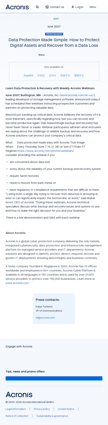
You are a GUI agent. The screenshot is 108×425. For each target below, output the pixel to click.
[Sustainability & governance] (52, 416)
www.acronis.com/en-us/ (77, 95)
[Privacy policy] (42, 409)
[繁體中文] (79, 75)
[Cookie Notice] (66, 409)
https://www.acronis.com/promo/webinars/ (45, 151)
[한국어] (52, 75)
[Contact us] (55, 9)
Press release (54, 34)
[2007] (54, 19)
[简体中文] (65, 75)
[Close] (94, 7)
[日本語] (41, 75)
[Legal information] (16, 409)
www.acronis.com (17, 283)
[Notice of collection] (17, 416)
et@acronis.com (45, 317)
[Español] (28, 75)
